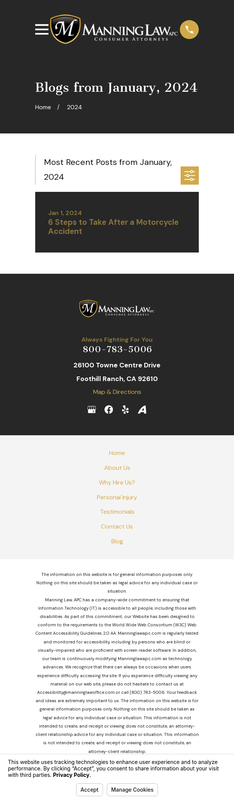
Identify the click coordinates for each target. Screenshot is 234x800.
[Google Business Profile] (91, 409)
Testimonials (117, 512)
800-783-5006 (117, 349)
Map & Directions (117, 392)
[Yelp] (125, 409)
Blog (117, 541)
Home (117, 453)
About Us (117, 468)
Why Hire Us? (117, 482)
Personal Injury (117, 497)
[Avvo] (142, 409)
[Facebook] (109, 409)
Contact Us (117, 526)
